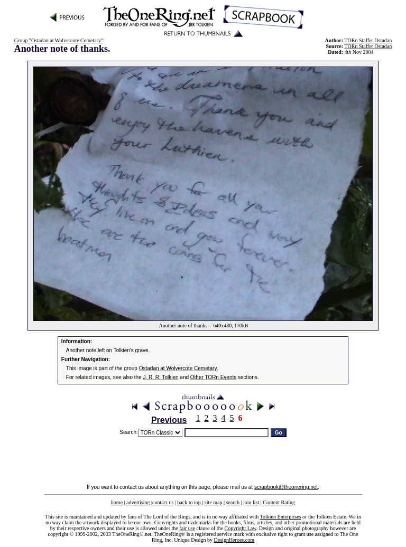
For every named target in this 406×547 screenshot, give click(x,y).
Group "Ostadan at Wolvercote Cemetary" (58, 40)
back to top (188, 502)
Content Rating (279, 502)
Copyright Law (240, 528)
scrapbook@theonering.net (286, 487)
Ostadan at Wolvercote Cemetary (178, 368)
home (117, 502)
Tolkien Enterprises (280, 517)
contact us (162, 502)
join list (251, 502)
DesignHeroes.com (234, 540)
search (232, 502)
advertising (138, 502)
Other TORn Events (213, 377)
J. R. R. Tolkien (161, 377)
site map (214, 502)
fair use (187, 528)
